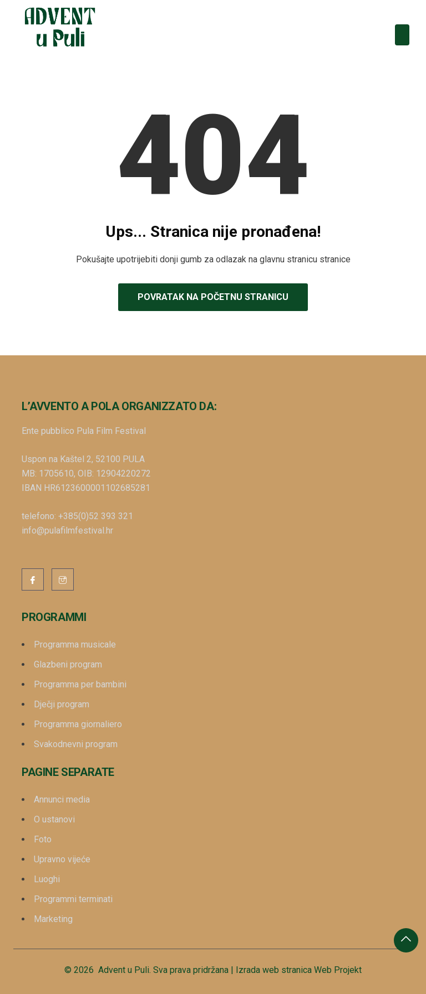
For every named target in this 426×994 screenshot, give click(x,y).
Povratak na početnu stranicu (213, 297)
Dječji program (61, 704)
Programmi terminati (73, 899)
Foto (43, 839)
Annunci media (62, 799)
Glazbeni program (68, 664)
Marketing (53, 919)
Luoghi (47, 879)
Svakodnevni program (76, 744)
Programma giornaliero (78, 724)
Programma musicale (75, 644)
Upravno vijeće (62, 859)
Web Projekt (338, 970)
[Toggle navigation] (402, 34)
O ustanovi (54, 819)
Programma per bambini (80, 684)
